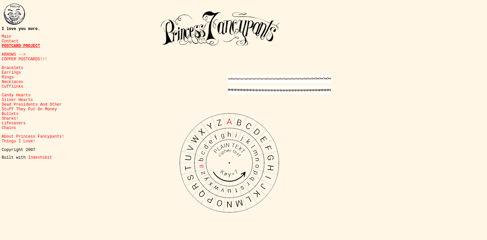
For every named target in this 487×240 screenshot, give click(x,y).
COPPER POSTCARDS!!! (24, 59)
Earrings (11, 72)
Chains (9, 128)
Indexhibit (40, 157)
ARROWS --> (14, 54)
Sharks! (10, 118)
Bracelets (12, 68)
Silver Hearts (17, 100)
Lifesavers (14, 123)
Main (6, 36)
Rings (8, 77)
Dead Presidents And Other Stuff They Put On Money (32, 107)
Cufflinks (12, 86)
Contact (10, 41)
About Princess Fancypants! (33, 136)
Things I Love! (18, 141)
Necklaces (12, 82)
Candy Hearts (16, 95)
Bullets (10, 114)
